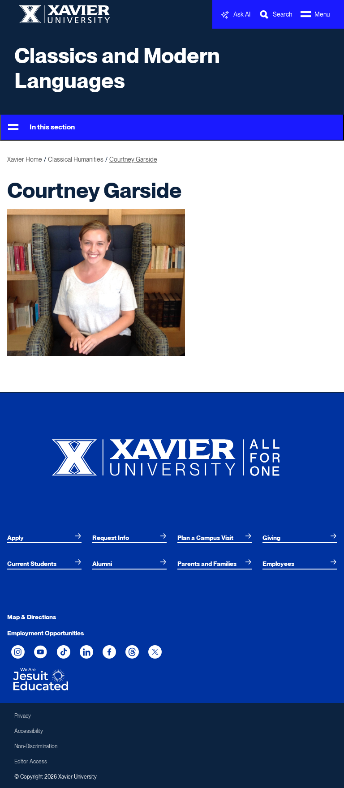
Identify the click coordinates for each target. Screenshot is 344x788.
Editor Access (30, 761)
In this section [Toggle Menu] (41, 127)
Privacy (22, 716)
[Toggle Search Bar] (275, 14)
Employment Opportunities (45, 633)
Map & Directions (31, 617)
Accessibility (28, 731)
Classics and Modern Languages (117, 68)
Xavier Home (24, 159)
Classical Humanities (75, 159)
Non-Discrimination (35, 746)
